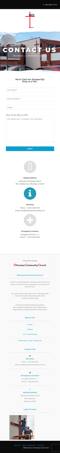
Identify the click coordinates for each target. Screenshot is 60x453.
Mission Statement (28, 445)
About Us (17, 445)
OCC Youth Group (30, 334)
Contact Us (41, 445)
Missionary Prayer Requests (29, 340)
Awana (30, 329)
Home (30, 324)
